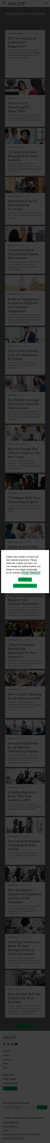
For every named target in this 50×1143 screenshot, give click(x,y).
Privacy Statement (31, 573)
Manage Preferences (25, 586)
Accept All (25, 579)
